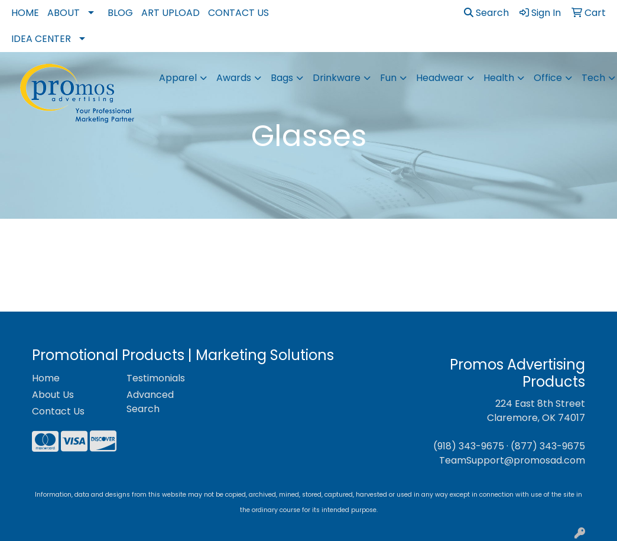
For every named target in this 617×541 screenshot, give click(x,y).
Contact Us (238, 13)
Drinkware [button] (337, 78)
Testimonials (155, 378)
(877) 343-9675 (548, 446)
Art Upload (170, 13)
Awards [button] (233, 78)
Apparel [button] (178, 78)
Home (25, 13)
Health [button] (498, 78)
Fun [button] (388, 78)
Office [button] (548, 78)
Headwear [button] (440, 78)
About (63, 13)
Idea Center (41, 39)
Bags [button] (282, 78)
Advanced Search (150, 402)
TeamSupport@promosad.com (512, 460)
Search (486, 13)
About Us (53, 394)
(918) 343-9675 (468, 446)
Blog (120, 13)
